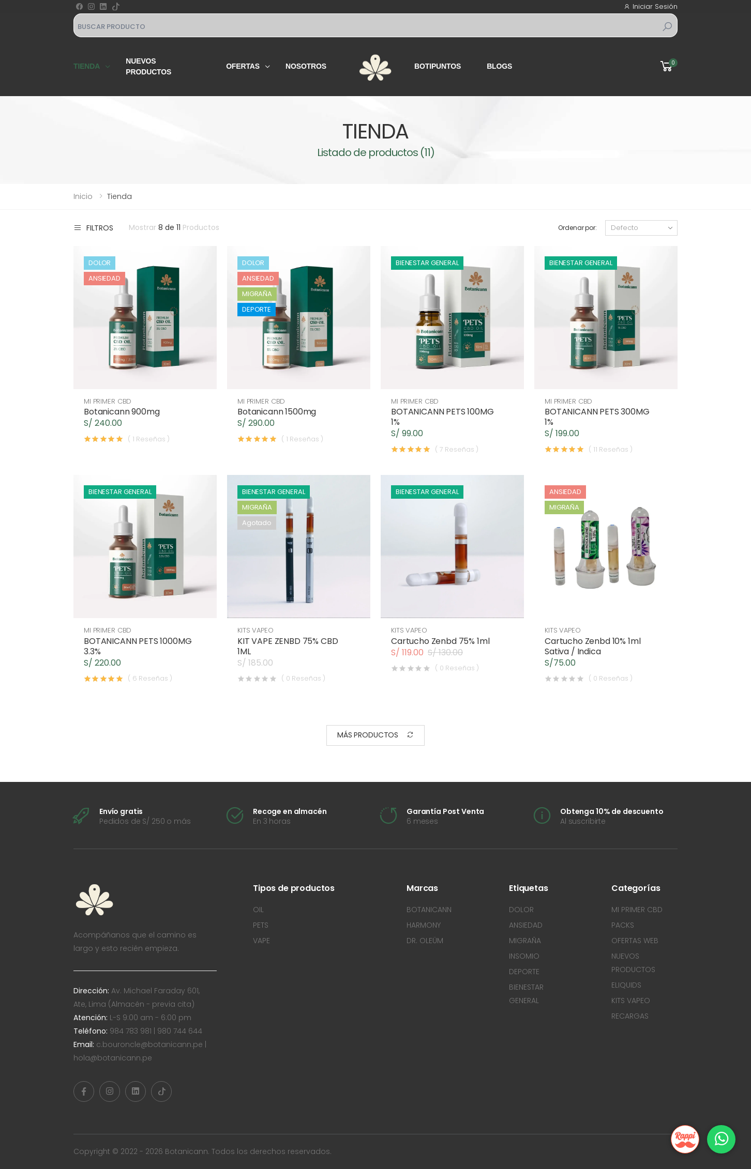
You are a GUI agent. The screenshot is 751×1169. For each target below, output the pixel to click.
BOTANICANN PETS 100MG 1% (442, 417)
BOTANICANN (429, 909)
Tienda (86, 66)
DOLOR (521, 909)
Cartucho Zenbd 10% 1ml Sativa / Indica (592, 646)
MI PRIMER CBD (107, 401)
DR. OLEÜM (425, 940)
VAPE (261, 940)
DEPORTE (524, 971)
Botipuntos (437, 66)
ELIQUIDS (626, 985)
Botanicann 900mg (121, 412)
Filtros (93, 227)
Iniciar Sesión (651, 6)
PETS (260, 925)
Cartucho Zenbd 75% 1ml (440, 641)
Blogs (499, 66)
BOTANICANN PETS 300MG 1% (597, 417)
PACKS (622, 925)
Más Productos (375, 735)
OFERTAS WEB (634, 940)
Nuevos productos (148, 66)
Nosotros (306, 66)
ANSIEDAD (526, 925)
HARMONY (424, 925)
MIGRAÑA (525, 940)
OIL (258, 909)
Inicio (83, 196)
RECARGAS (630, 1016)
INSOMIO (524, 956)
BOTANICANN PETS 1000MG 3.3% (137, 646)
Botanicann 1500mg (276, 412)
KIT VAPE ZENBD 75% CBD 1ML (287, 646)
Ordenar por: (577, 227)
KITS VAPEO (255, 630)
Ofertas (243, 66)
